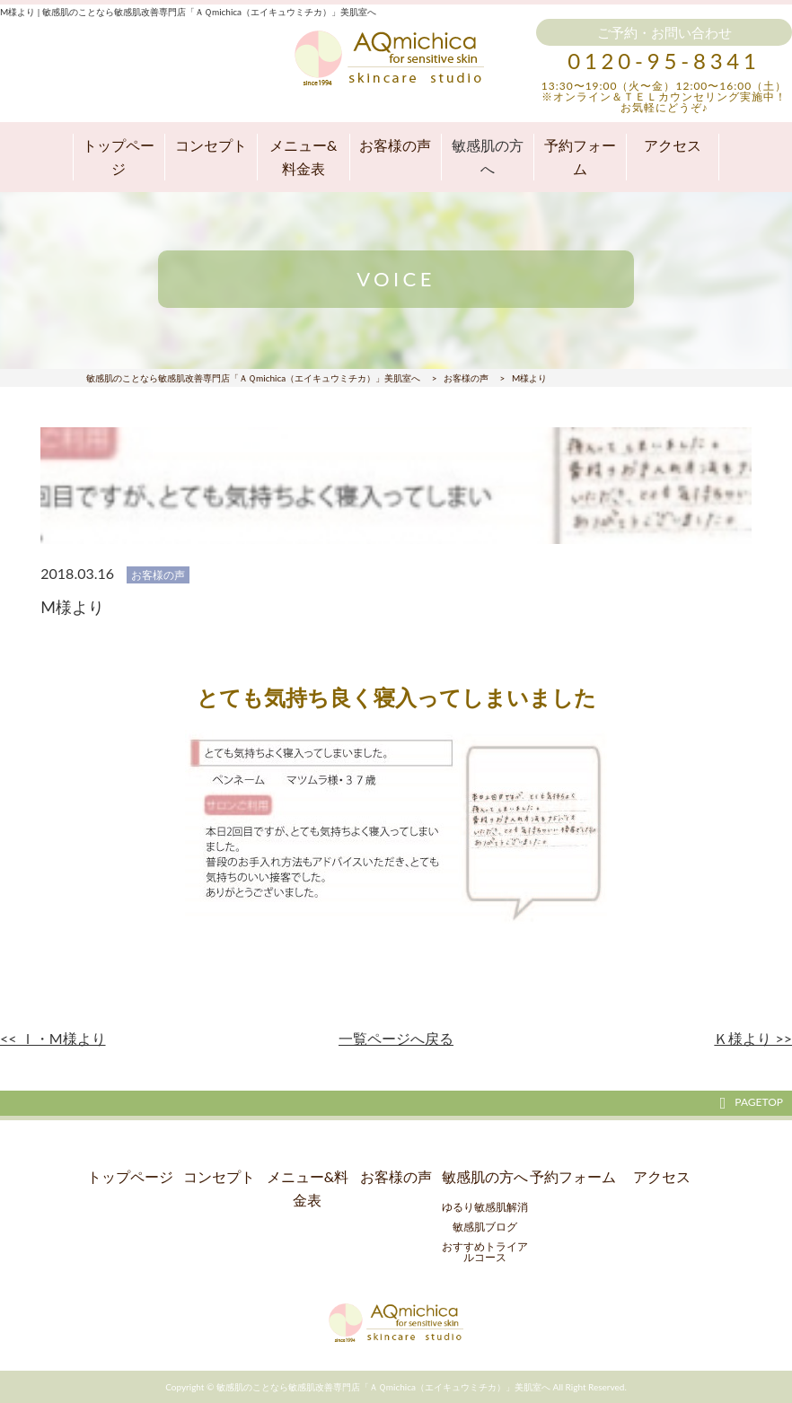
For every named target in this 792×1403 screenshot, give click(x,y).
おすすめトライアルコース (485, 1252)
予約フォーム (580, 156)
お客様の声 (395, 144)
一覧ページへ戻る (396, 1038)
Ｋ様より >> (753, 1038)
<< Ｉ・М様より (53, 1038)
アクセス (672, 144)
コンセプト (211, 144)
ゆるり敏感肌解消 (485, 1207)
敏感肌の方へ (488, 156)
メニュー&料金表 (303, 156)
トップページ (118, 156)
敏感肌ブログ (485, 1226)
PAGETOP (751, 1102)
